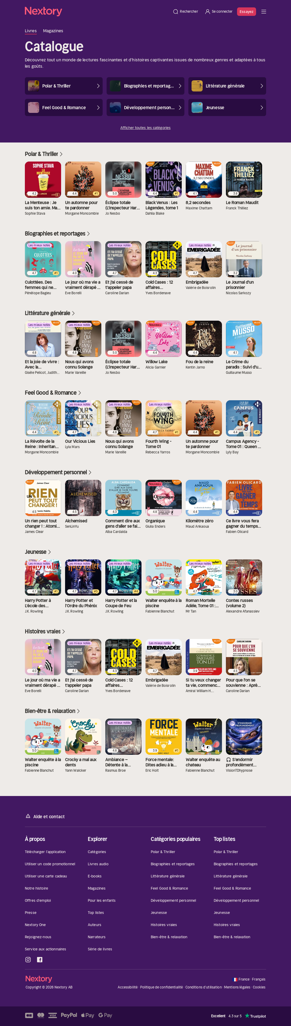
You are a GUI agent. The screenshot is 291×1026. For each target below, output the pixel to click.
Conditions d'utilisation (203, 987)
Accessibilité (128, 987)
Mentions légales (237, 987)
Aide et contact (45, 816)
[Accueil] (97, 11)
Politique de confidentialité (161, 987)
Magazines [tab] (53, 30)
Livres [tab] (31, 30)
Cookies (259, 987)
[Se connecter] (218, 11)
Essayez (246, 11)
